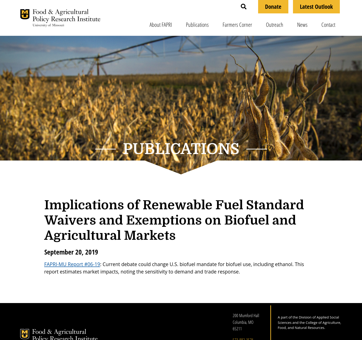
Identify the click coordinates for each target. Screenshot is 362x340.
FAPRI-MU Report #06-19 (72, 264)
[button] (243, 6)
